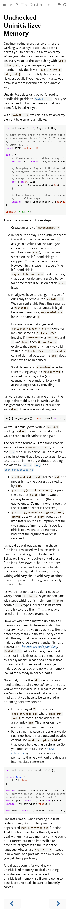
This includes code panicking (38, 647)
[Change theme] (11, 4)
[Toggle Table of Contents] (4, 4)
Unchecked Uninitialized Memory (23, 25)
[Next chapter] (57, 904)
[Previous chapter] (12, 904)
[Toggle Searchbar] (17, 4)
